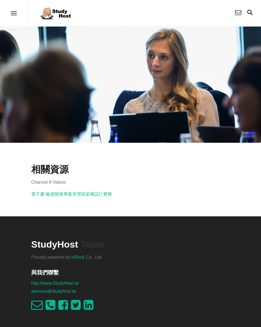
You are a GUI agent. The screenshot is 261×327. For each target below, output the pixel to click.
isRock (78, 257)
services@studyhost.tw (53, 291)
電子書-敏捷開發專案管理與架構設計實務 (71, 194)
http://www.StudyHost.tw (55, 283)
